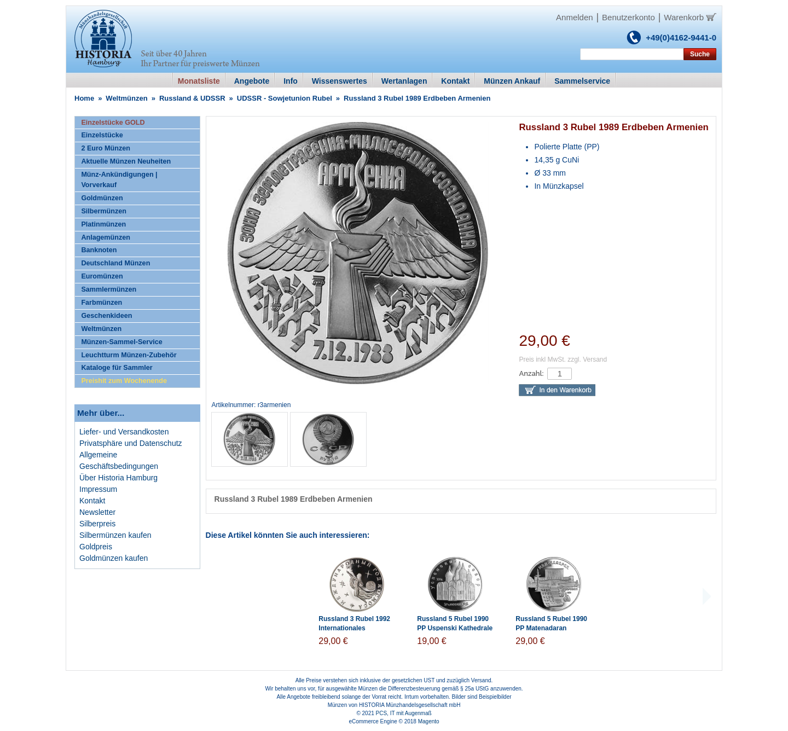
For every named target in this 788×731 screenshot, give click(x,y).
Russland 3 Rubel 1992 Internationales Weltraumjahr (354, 628)
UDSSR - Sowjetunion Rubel (284, 98)
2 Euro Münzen (105, 148)
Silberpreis (97, 523)
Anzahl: (531, 373)
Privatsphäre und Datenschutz (130, 443)
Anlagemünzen (105, 237)
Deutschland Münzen (115, 263)
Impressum (98, 489)
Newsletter (97, 512)
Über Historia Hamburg (118, 477)
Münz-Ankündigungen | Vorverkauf (119, 180)
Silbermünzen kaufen (115, 535)
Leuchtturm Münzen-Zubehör (128, 355)
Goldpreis (95, 546)
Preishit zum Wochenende (124, 381)
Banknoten (99, 250)
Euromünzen (102, 276)
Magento (428, 721)
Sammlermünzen (108, 289)
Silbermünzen (103, 211)
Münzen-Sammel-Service (121, 342)
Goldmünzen (102, 198)
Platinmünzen (103, 224)
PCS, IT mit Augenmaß (404, 713)
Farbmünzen (101, 302)
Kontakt (92, 500)
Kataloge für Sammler (116, 368)
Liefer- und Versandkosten (124, 431)
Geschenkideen (106, 316)
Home (84, 98)
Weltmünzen (126, 98)
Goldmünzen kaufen (113, 558)
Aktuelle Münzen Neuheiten (126, 161)
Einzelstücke (102, 135)
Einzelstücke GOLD (112, 122)
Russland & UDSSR (192, 98)
